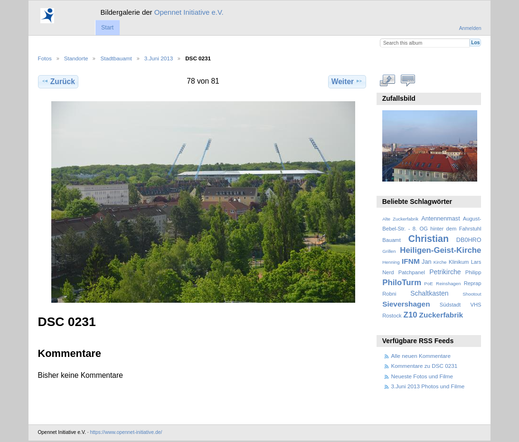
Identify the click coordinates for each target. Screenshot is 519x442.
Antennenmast (440, 218)
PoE (428, 283)
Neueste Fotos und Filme (422, 376)
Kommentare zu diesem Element (407, 80)
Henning (391, 262)
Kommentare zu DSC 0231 (424, 366)
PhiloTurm (401, 282)
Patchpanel (411, 272)
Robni (389, 294)
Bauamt (391, 240)
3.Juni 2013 (158, 58)
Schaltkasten (429, 293)
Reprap (472, 283)
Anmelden (470, 28)
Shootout (471, 294)
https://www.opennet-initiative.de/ (126, 432)
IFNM (411, 261)
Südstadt (450, 304)
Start (107, 27)
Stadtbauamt (116, 58)
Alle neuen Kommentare (421, 356)
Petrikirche (445, 272)
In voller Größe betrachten (387, 80)
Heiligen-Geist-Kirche (440, 250)
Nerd (388, 272)
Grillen (389, 251)
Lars (476, 262)
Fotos (45, 58)
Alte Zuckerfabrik (400, 218)
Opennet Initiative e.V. (189, 12)
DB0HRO (468, 240)
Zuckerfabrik (441, 315)
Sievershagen (406, 304)
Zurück (58, 81)
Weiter (347, 81)
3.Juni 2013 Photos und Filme (428, 386)
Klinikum (459, 262)
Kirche (440, 262)
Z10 (410, 314)
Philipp (473, 272)
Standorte (76, 58)
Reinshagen (448, 283)
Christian (428, 238)
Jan (426, 262)
